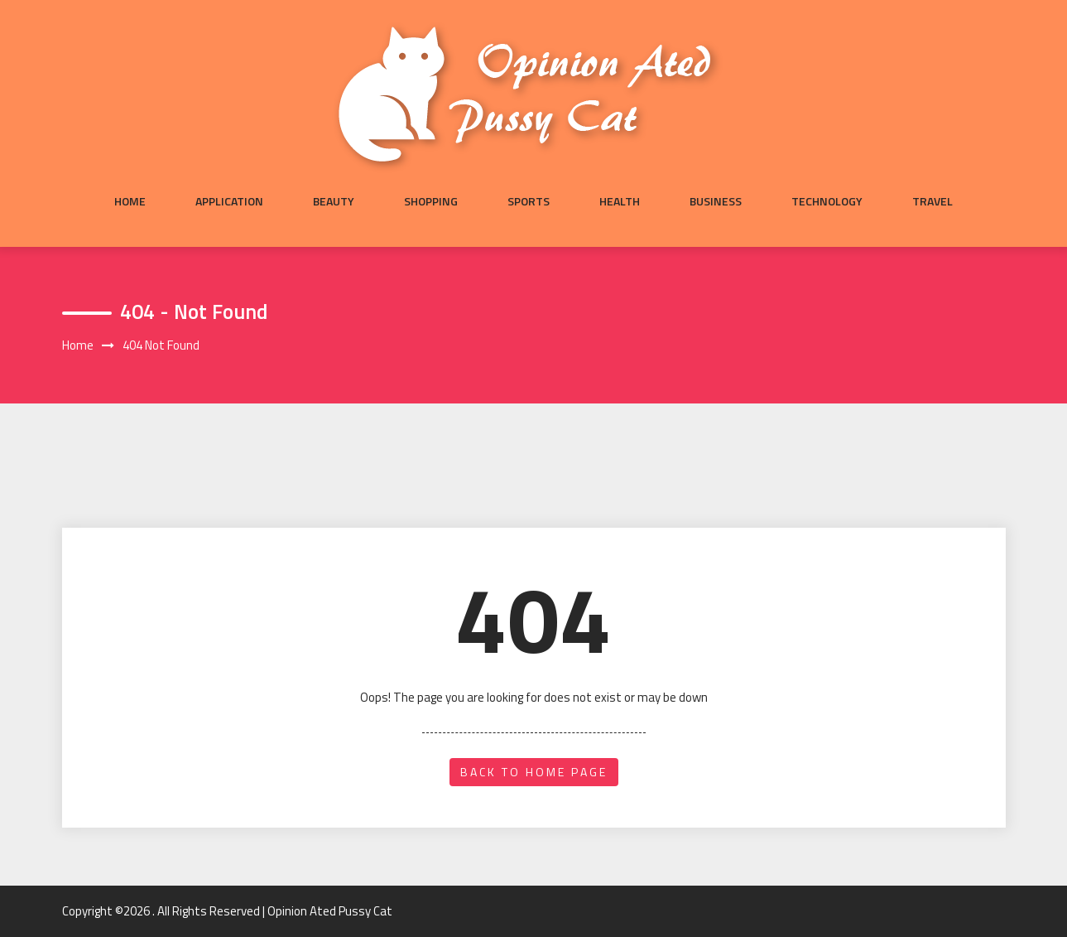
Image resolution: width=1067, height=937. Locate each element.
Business (716, 201)
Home (130, 201)
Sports (528, 201)
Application (229, 201)
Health (619, 201)
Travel (932, 201)
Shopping (431, 201)
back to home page (534, 771)
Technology (827, 201)
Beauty (333, 201)
